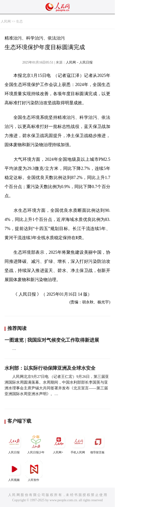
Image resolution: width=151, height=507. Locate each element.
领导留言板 (97, 443)
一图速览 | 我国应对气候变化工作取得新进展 (52, 340)
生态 (19, 21)
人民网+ (58, 443)
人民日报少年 (36, 443)
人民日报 (14, 443)
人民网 (6, 21)
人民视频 (14, 471)
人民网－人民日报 (79, 62)
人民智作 (34, 471)
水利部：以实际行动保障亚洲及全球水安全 (50, 368)
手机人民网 (78, 443)
